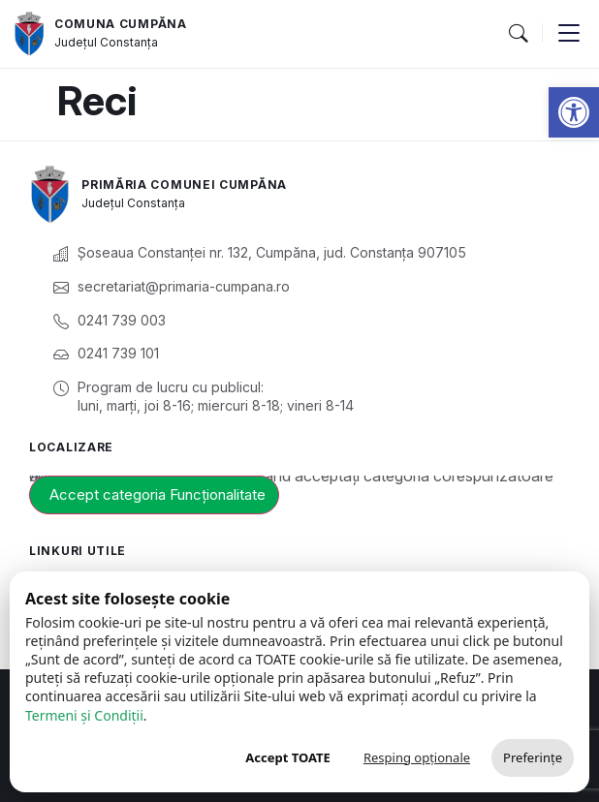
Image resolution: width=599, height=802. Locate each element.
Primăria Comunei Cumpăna (184, 184)
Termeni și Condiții (84, 715)
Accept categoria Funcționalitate (157, 494)
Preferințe (532, 757)
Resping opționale (416, 757)
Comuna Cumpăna (120, 23)
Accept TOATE (288, 757)
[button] (574, 112)
